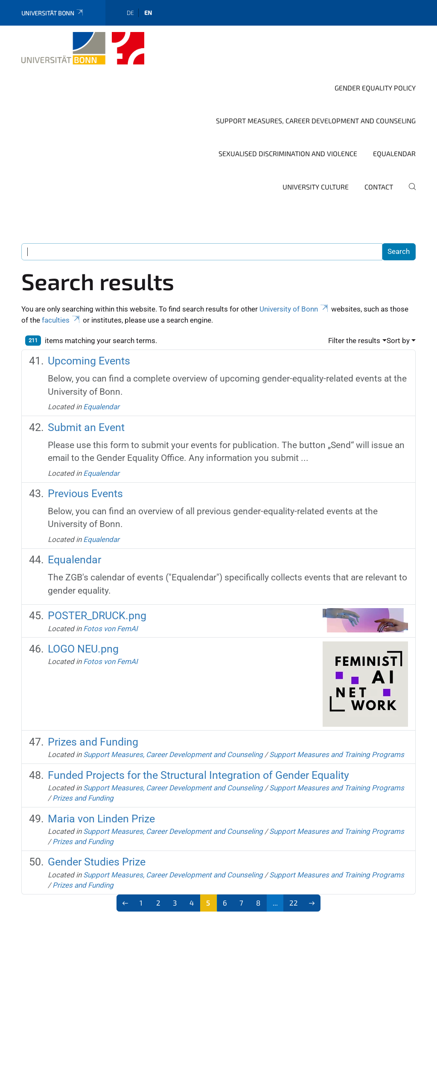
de (130, 12)
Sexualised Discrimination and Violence (287, 153)
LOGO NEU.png (83, 649)
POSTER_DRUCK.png (97, 615)
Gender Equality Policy (375, 88)
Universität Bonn (52, 13)
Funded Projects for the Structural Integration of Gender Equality (198, 775)
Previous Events (85, 493)
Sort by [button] (398, 340)
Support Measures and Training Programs (336, 754)
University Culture (316, 187)
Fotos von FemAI (110, 628)
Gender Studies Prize (97, 862)
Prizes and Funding (93, 742)
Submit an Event (86, 427)
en (148, 12)
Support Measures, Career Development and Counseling (316, 121)
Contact (378, 187)
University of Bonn (294, 309)
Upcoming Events (89, 361)
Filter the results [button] (354, 340)
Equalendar (394, 153)
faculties (61, 320)
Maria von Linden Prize (101, 819)
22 (293, 902)
